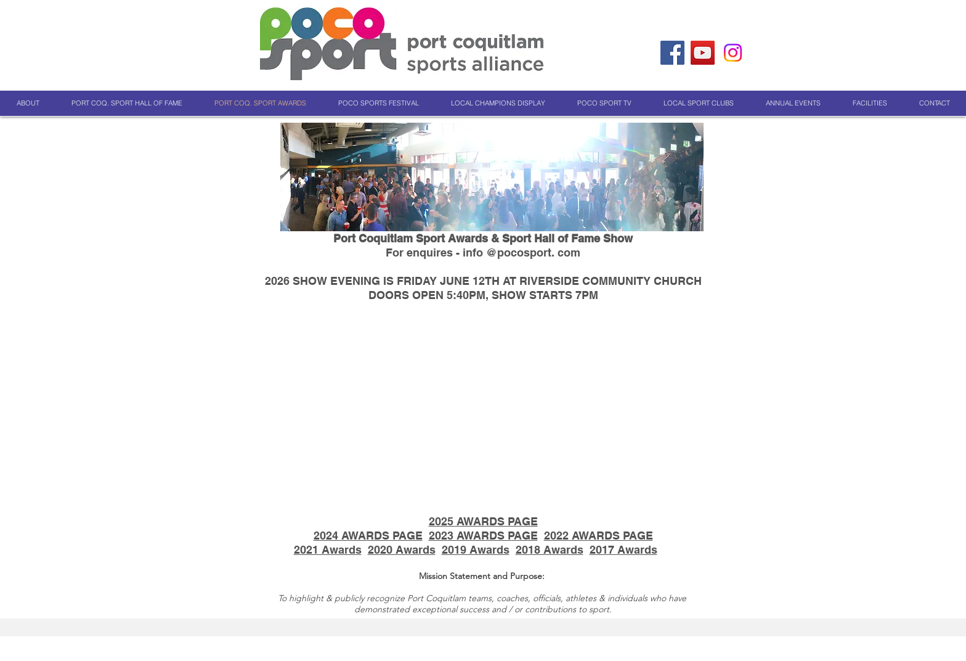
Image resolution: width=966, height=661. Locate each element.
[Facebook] (672, 53)
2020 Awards (402, 549)
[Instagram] (733, 53)
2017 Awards (623, 549)
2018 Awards (549, 549)
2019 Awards (475, 549)
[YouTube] (703, 53)
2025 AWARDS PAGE (483, 521)
